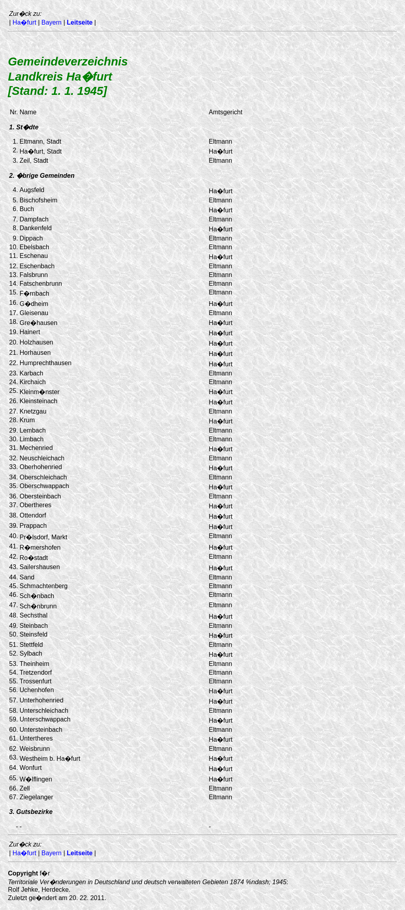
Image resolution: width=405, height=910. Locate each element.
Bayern (51, 22)
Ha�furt (25, 22)
